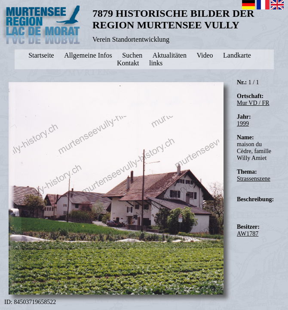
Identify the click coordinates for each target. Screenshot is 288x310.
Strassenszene (253, 178)
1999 (243, 123)
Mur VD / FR (253, 103)
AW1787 (247, 233)
